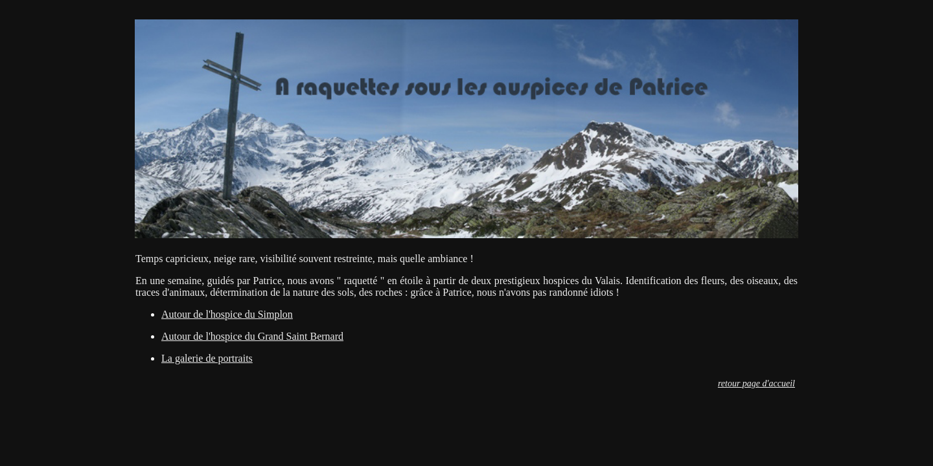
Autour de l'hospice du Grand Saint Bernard (252, 336)
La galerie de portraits (207, 358)
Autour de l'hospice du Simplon (227, 314)
